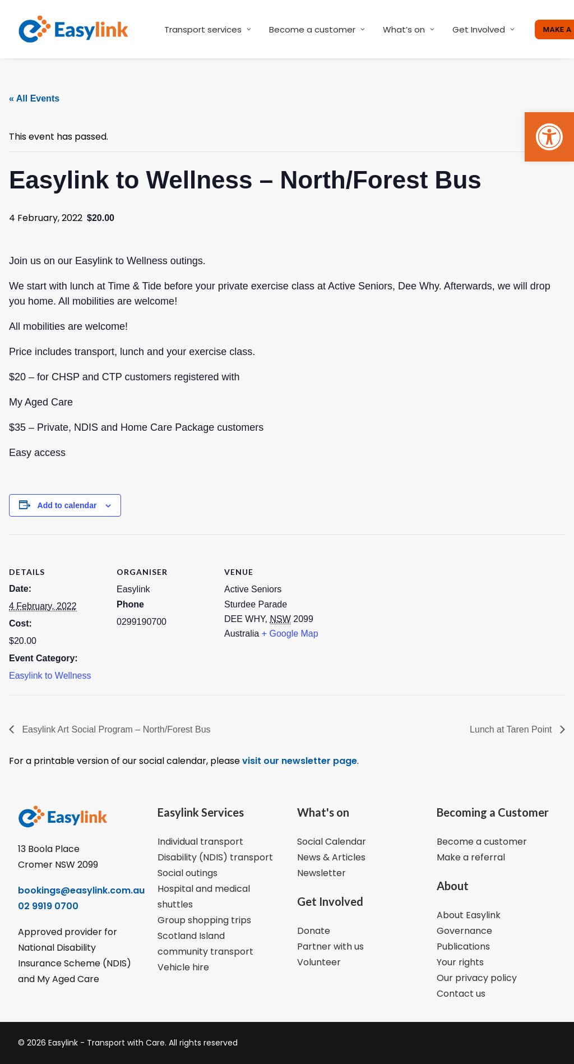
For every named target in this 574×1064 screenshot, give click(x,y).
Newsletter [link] (321, 873)
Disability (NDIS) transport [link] (215, 857)
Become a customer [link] (317, 29)
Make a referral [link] (471, 857)
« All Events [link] (34, 98)
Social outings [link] (187, 873)
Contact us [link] (461, 993)
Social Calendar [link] (331, 841)
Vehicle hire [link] (183, 967)
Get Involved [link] (483, 29)
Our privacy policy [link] (477, 977)
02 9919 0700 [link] (48, 906)
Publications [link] (463, 946)
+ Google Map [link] (290, 633)
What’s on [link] (408, 29)
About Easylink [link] (469, 915)
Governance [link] (464, 930)
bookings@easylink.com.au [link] (81, 890)
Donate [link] (313, 930)
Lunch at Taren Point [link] (512, 729)
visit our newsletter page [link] (298, 760)
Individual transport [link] (200, 841)
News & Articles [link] (331, 857)
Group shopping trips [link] (204, 920)
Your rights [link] (460, 962)
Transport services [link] (207, 29)
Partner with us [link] (330, 946)
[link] (549, 137)
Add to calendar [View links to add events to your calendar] (67, 505)
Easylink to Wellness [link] (50, 675)
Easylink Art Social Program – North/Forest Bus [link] (115, 729)
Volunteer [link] (319, 962)
